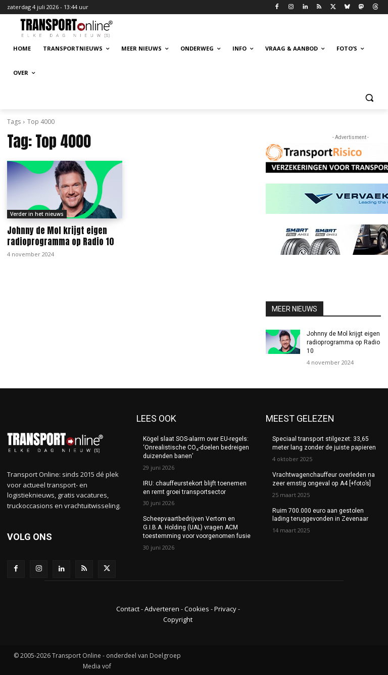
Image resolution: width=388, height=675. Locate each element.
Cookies (196, 608)
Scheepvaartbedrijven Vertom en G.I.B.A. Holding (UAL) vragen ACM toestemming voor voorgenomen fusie (197, 527)
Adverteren (161, 608)
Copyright (177, 618)
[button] (369, 97)
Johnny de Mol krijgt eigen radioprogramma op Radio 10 (60, 236)
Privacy (225, 608)
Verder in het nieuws (37, 213)
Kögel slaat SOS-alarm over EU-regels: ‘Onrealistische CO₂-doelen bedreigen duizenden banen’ (196, 447)
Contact (127, 608)
